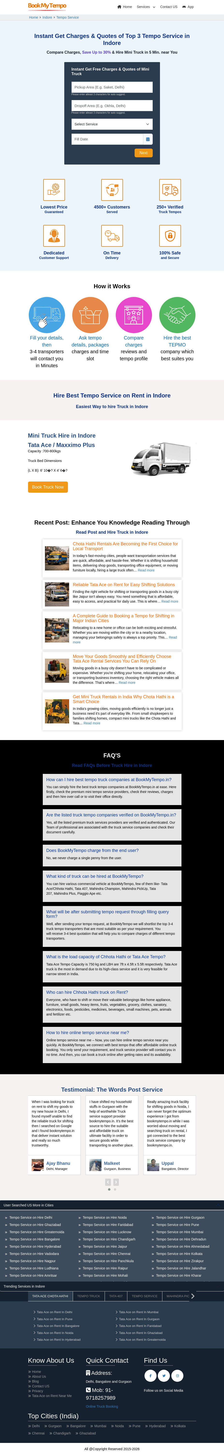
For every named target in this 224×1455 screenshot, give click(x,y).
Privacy (37, 1391)
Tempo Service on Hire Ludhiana (33, 1268)
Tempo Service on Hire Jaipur (104, 1246)
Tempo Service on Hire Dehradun (180, 1239)
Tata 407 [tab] (116, 1296)
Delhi (36, 1426)
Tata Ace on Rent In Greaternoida (140, 1339)
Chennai (38, 1433)
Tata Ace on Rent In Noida (53, 1333)
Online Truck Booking (102, 1406)
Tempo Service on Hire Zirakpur (179, 1261)
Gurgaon (54, 1426)
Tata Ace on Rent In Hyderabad (57, 1339)
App (188, 7)
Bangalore (78, 1426)
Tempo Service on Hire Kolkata (178, 1254)
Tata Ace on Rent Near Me (52, 1396)
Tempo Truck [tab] (88, 1296)
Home (124, 7)
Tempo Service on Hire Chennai (106, 1254)
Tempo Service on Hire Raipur (105, 1268)
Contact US (169, 7)
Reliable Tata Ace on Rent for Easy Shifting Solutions (124, 585)
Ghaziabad (87, 1433)
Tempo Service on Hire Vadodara (33, 1254)
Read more (146, 570)
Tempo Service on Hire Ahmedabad (182, 1246)
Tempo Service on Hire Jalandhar (180, 1268)
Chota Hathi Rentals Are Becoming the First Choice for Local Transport (125, 546)
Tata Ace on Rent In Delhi (52, 1312)
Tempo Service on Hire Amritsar (32, 1275)
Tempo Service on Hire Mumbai (179, 1232)
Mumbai (100, 1426)
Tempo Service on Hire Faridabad (107, 1225)
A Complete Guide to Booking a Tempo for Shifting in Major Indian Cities (123, 618)
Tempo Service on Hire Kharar (178, 1275)
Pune (137, 1426)
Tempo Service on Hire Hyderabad (34, 1246)
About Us (39, 1376)
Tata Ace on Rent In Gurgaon (137, 1319)
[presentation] (108, 1182)
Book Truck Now (48, 487)
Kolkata (180, 1426)
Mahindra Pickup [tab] (181, 1296)
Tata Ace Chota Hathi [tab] (50, 1296)
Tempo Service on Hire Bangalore (34, 1239)
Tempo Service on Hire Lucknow (106, 1232)
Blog (35, 1381)
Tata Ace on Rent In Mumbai (137, 1312)
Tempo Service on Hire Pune (177, 1225)
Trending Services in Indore (24, 1286)
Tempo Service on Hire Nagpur (32, 1261)
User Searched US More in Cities (28, 1205)
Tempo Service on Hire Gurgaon (179, 1217)
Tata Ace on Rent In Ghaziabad (139, 1333)
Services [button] (144, 7)
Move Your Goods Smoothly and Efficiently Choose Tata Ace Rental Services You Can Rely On (122, 659)
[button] (109, 1189)
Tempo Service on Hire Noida (104, 1217)
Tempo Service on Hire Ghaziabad (34, 1225)
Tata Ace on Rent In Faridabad (138, 1326)
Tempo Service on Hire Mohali (105, 1275)
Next (144, 153)
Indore (47, 17)
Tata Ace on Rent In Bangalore (56, 1326)
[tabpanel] (112, 1241)
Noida (119, 1426)
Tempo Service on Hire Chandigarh (109, 1239)
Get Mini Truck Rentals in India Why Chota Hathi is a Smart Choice (123, 699)
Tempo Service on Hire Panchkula (108, 1261)
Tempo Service (68, 17)
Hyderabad (157, 1426)
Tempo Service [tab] (145, 1296)
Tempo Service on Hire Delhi (30, 1217)
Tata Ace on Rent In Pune (52, 1319)
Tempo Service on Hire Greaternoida (36, 1232)
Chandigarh (62, 1433)
